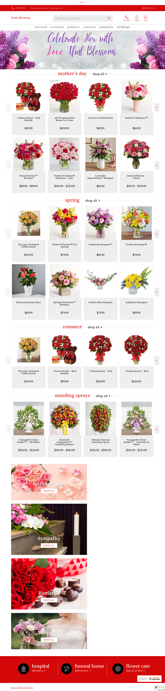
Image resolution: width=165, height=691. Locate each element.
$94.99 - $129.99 (136, 186)
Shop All (98, 74)
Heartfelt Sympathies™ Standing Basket (64, 442)
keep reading (96, 598)
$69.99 (100, 128)
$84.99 (136, 128)
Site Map (148, 689)
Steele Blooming (20, 17)
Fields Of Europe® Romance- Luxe (64, 176)
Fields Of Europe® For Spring (64, 245)
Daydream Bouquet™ (100, 244)
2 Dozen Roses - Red (100, 371)
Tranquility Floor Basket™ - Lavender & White (136, 442)
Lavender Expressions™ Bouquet (101, 176)
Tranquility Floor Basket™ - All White (28, 441)
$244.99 (136, 381)
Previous (8, 107)
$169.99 (100, 381)
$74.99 (136, 254)
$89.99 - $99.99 (28, 186)
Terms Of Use (104, 689)
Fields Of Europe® (136, 244)
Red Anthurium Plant (28, 302)
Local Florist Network (134, 689)
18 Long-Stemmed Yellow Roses (28, 245)
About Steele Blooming (22, 593)
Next (156, 107)
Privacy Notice (117, 689)
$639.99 (64, 128)
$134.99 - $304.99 (100, 450)
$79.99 (65, 254)
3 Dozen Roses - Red (136, 371)
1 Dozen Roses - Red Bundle (28, 119)
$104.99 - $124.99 (28, 450)
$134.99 (28, 254)
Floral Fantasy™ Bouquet (28, 176)
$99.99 (29, 128)
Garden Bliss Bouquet (100, 302)
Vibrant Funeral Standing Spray (101, 441)
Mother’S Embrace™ (136, 118)
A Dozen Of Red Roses (100, 118)
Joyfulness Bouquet (136, 302)
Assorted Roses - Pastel (136, 176)
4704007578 (20, 8)
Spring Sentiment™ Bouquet (64, 303)
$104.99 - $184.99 (64, 450)
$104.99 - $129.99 (64, 186)
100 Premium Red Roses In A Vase (65, 119)
